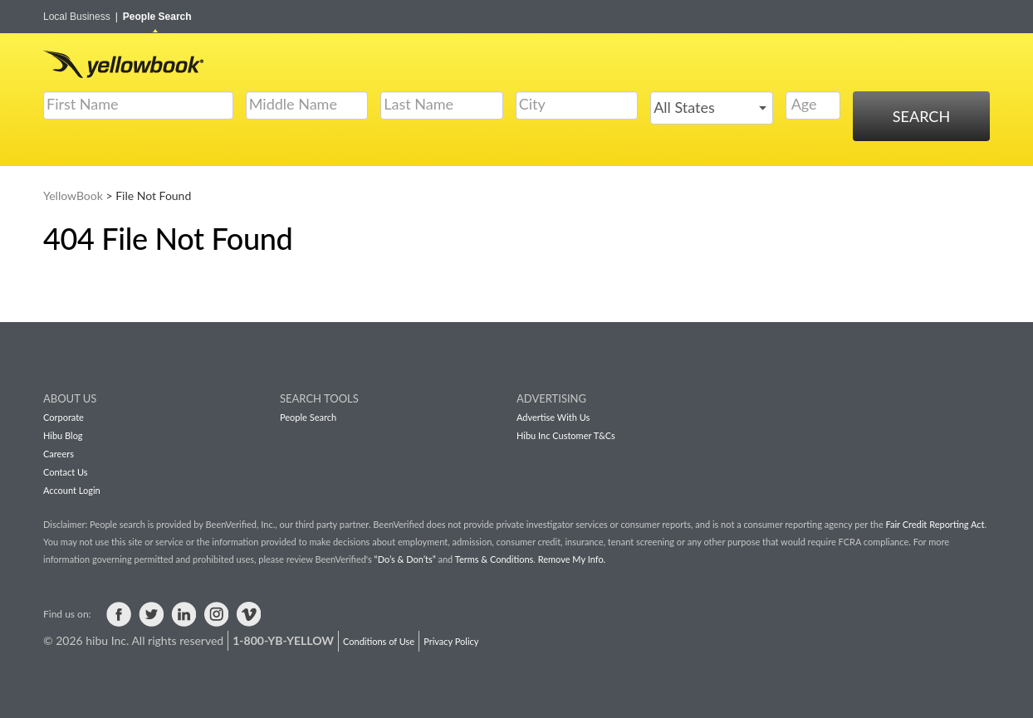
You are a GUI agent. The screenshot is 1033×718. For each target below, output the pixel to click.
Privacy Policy (450, 641)
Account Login (71, 490)
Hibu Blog (63, 435)
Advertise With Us (553, 417)
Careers (58, 453)
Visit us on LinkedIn (183, 614)
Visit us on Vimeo (248, 614)
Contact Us (65, 471)
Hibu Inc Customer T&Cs (565, 435)
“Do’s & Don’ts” (405, 559)
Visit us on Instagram (216, 614)
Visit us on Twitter (151, 614)
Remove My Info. (571, 559)
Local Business (80, 16)
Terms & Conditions (494, 559)
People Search (157, 16)
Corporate (63, 417)
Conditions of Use (378, 641)
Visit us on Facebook (118, 614)
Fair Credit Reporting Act (935, 524)
